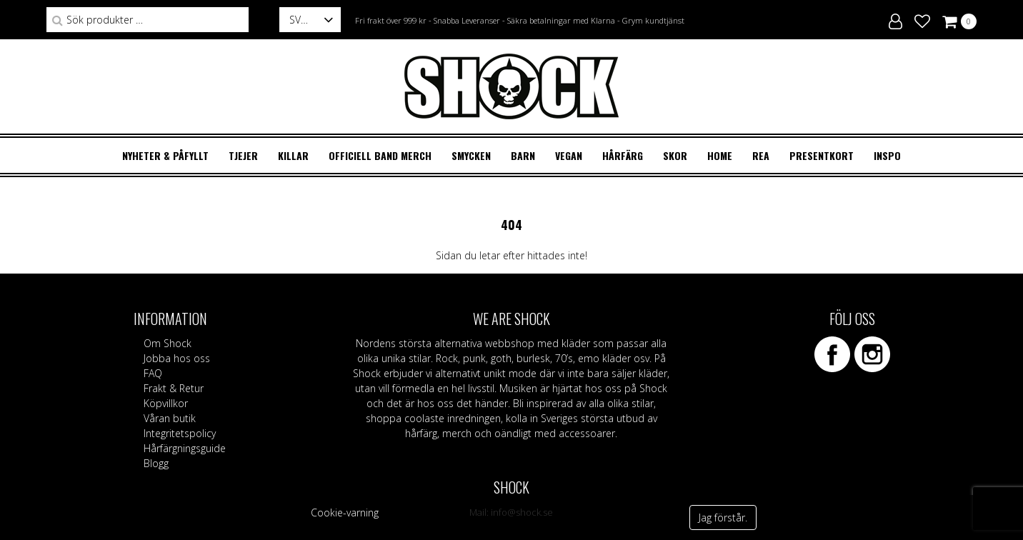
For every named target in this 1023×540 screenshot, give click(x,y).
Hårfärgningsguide (185, 448)
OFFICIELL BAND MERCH (380, 155)
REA (760, 155)
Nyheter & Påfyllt (165, 155)
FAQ (153, 373)
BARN (523, 155)
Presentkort (821, 155)
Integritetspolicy (180, 433)
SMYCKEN (471, 155)
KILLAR (293, 155)
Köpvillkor (166, 403)
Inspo (887, 155)
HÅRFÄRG (622, 155)
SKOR (675, 155)
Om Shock (167, 343)
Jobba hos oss (177, 358)
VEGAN (568, 155)
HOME (719, 155)
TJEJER (243, 155)
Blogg (156, 463)
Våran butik (170, 418)
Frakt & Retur (174, 388)
